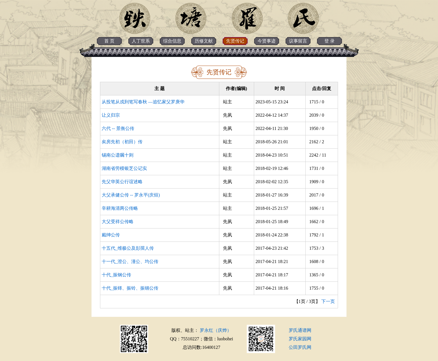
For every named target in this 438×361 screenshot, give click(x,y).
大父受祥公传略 (117, 221)
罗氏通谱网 (300, 330)
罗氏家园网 (300, 338)
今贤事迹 (267, 41)
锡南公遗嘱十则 (117, 155)
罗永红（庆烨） (215, 330)
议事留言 (298, 41)
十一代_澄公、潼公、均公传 (130, 261)
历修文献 (204, 41)
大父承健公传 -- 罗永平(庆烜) (131, 195)
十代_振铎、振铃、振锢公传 (130, 288)
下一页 (328, 301)
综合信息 (172, 41)
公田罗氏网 (300, 347)
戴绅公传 (111, 234)
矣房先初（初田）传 (122, 141)
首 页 (109, 41)
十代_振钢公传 (116, 274)
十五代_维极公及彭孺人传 (128, 248)
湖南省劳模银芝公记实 (124, 168)
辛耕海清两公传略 (120, 208)
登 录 (329, 41)
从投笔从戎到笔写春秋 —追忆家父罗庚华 (143, 101)
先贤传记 (235, 41)
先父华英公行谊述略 (122, 181)
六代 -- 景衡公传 (118, 128)
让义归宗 (111, 115)
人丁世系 (141, 41)
